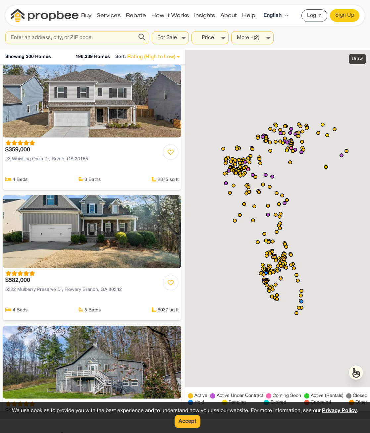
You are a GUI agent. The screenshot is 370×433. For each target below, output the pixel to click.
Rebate (136, 15)
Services (109, 15)
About (228, 15)
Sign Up (344, 15)
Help (248, 15)
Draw (357, 59)
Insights (204, 15)
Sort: (120, 57)
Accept (187, 421)
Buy (86, 15)
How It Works (170, 15)
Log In (314, 15)
